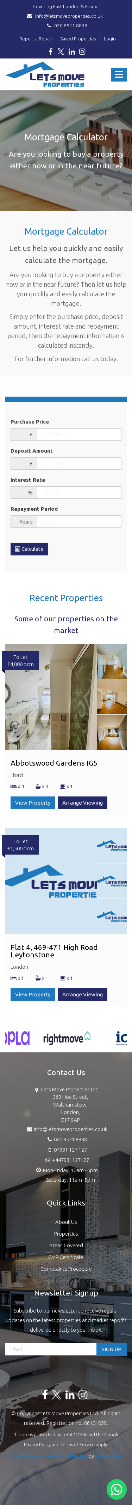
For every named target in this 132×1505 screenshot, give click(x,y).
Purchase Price (30, 422)
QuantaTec (109, 1456)
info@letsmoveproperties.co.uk (66, 16)
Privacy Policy (37, 1444)
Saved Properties (78, 38)
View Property (32, 803)
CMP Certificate (66, 1257)
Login (110, 38)
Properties (66, 1234)
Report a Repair (35, 38)
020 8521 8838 (66, 25)
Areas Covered (66, 1245)
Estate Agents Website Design (47, 1456)
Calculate (29, 549)
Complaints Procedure (66, 1269)
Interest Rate (28, 480)
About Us (66, 1222)
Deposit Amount (32, 451)
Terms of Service (78, 1444)
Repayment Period (34, 509)
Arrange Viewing (82, 803)
